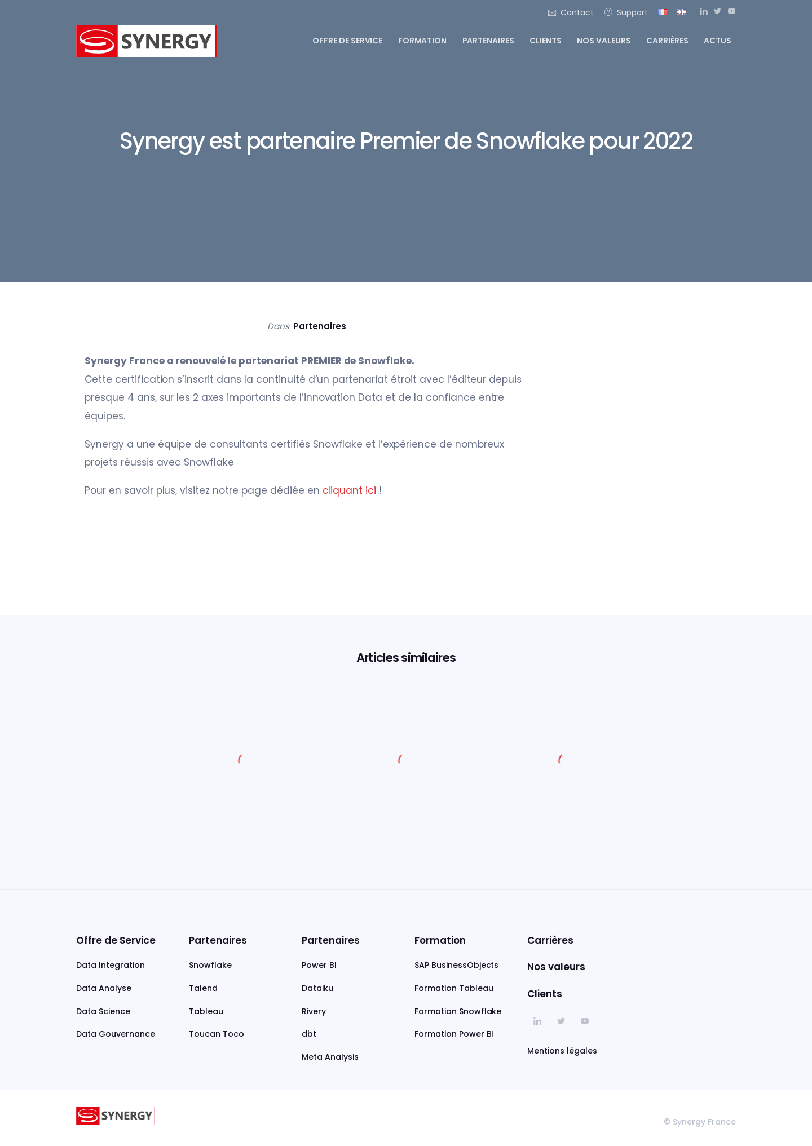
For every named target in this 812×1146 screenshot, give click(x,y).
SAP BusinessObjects (456, 965)
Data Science (103, 1011)
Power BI (319, 965)
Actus (717, 40)
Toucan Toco (216, 1033)
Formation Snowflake (457, 1011)
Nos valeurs (604, 40)
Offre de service (347, 40)
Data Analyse (103, 988)
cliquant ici (348, 490)
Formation (422, 40)
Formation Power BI (453, 1033)
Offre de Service (116, 940)
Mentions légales (562, 1050)
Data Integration (110, 965)
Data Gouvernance (115, 1033)
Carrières (667, 40)
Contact (571, 12)
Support (626, 12)
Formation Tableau (453, 988)
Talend (203, 988)
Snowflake (210, 965)
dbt (309, 1033)
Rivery (314, 1011)
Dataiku (317, 988)
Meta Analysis (330, 1057)
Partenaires (488, 40)
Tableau (206, 1011)
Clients (545, 40)
